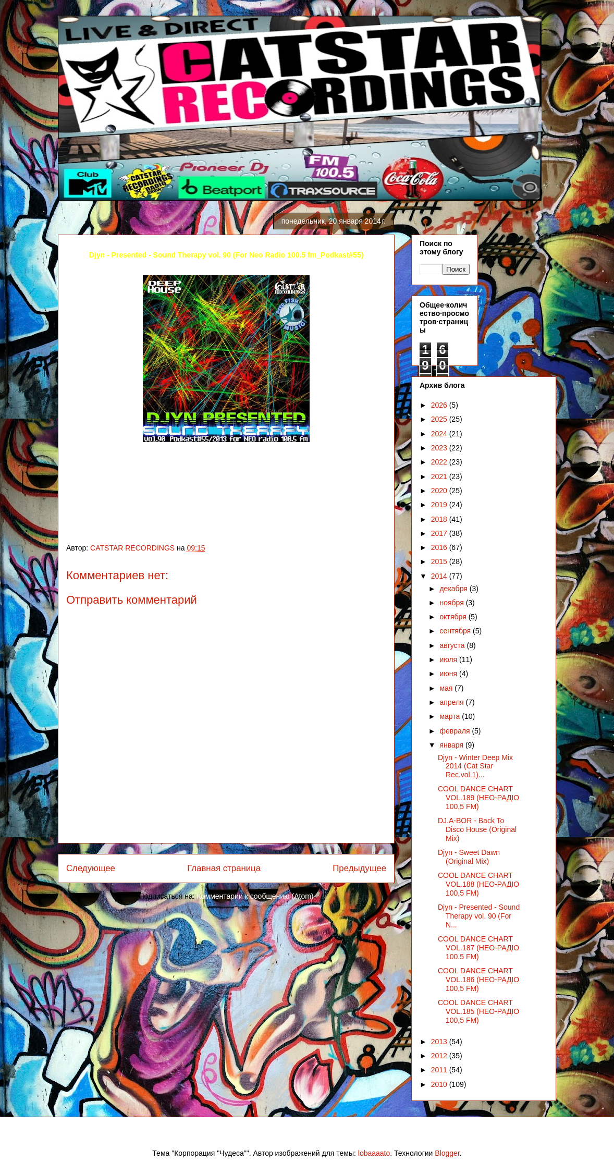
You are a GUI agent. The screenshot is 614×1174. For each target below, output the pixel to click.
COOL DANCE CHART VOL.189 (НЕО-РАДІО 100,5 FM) (478, 798)
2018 (440, 519)
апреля (452, 702)
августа (452, 645)
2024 (440, 434)
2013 (440, 1041)
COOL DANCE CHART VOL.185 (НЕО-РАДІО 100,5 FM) (478, 1011)
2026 (440, 405)
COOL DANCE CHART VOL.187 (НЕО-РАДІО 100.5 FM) (478, 948)
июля (449, 659)
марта (450, 716)
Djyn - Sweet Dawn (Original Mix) (469, 856)
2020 (440, 490)
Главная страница (224, 868)
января (452, 745)
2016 (440, 547)
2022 (440, 462)
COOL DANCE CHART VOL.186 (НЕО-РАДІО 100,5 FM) (478, 980)
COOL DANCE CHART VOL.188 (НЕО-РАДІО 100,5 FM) (478, 884)
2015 (440, 561)
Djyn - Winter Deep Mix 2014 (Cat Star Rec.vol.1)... (475, 766)
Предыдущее (359, 868)
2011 (440, 1070)
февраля (455, 731)
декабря (454, 588)
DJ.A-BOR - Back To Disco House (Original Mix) (477, 829)
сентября (456, 631)
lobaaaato (374, 1153)
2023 (440, 448)
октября (453, 617)
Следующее (90, 868)
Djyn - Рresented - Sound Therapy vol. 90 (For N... (479, 916)
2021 (440, 476)
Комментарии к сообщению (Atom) (255, 896)
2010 (440, 1084)
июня (449, 673)
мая (447, 688)
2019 (440, 504)
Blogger (447, 1153)
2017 (440, 533)
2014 (440, 576)
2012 (440, 1055)
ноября (452, 602)
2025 (440, 419)
